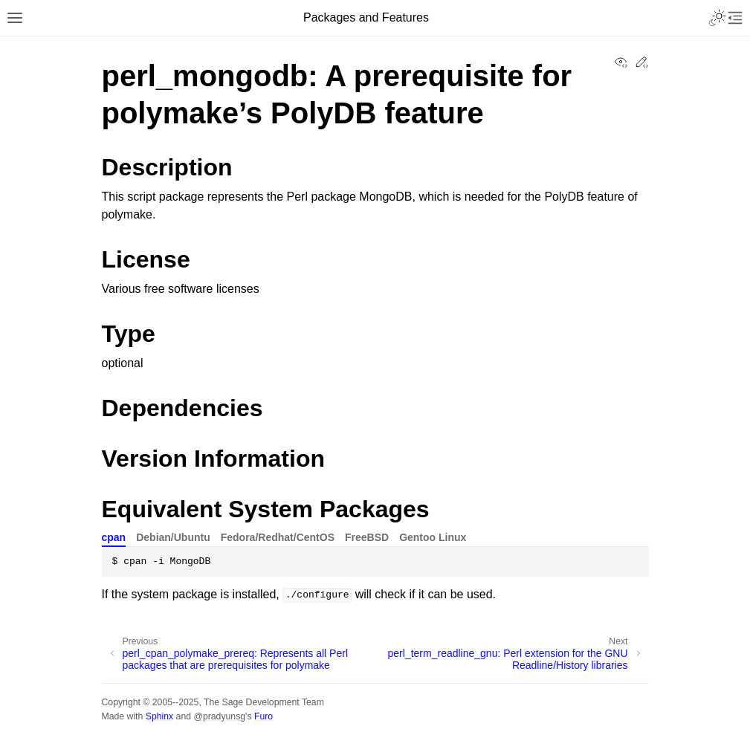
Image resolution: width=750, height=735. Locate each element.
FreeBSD (367, 537)
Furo (263, 716)
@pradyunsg (219, 716)
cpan (114, 537)
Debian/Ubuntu (173, 537)
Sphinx (159, 716)
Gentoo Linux (432, 537)
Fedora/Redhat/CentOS (277, 537)
